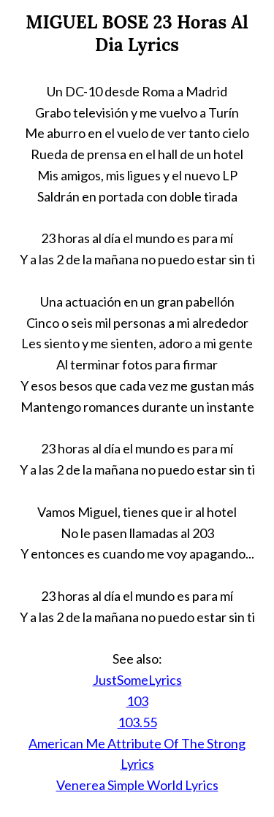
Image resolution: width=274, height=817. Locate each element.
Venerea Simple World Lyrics (137, 785)
